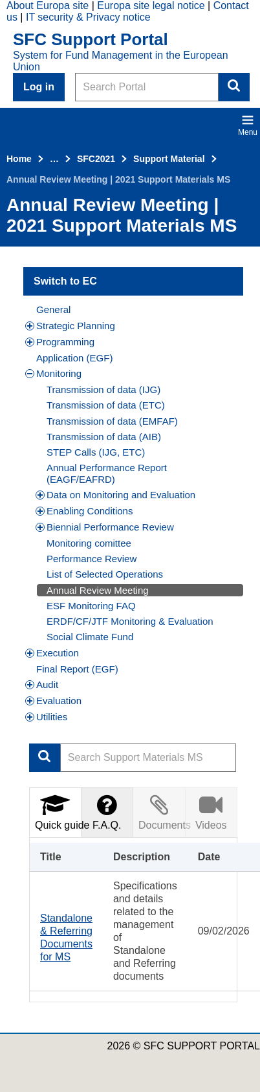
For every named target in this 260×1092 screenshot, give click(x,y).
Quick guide (58, 812)
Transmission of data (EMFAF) (112, 421)
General (53, 309)
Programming (59, 341)
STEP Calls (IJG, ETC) (96, 452)
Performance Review (91, 558)
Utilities (46, 716)
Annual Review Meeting (98, 590)
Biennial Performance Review (105, 526)
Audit (41, 684)
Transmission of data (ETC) (106, 404)
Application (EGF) (74, 357)
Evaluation (53, 700)
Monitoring (53, 373)
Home (19, 159)
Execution (52, 652)
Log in (38, 86)
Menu (247, 125)
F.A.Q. (106, 812)
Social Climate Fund (90, 636)
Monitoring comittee (89, 543)
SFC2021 (96, 159)
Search (234, 87)
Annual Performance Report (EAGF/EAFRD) (107, 473)
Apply (44, 757)
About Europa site (47, 5)
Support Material (168, 159)
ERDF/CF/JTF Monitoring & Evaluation (130, 621)
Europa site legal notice (150, 5)
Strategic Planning (70, 325)
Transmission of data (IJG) (103, 389)
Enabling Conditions (84, 510)
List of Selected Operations (105, 574)
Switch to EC (65, 281)
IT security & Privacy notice (88, 17)
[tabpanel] (133, 919)
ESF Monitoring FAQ (91, 605)
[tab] (55, 812)
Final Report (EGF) (77, 668)
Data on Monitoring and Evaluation (115, 494)
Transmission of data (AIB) (104, 436)
